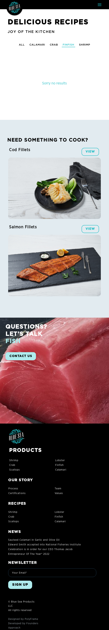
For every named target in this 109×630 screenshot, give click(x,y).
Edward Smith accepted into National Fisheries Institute (44, 544)
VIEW (90, 151)
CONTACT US (20, 356)
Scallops (14, 470)
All (22, 44)
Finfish (68, 44)
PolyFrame (31, 619)
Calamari (37, 44)
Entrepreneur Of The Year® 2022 (29, 554)
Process (13, 488)
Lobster (60, 460)
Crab (54, 44)
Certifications (17, 493)
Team (58, 488)
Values (59, 493)
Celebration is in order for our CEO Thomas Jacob (40, 549)
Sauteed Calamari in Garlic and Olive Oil (34, 540)
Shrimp (84, 44)
